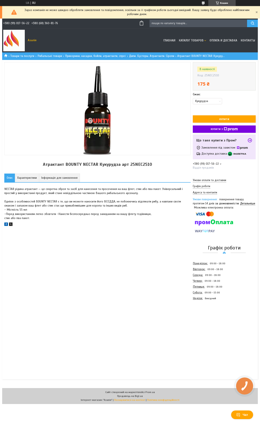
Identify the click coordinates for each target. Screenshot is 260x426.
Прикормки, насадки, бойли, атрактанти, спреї (95, 56)
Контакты (248, 40)
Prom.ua (150, 392)
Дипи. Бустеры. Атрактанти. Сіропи (151, 56)
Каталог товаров (191, 40)
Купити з (224, 129)
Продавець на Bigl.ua (130, 396)
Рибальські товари (49, 56)
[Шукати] (252, 23)
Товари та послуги (22, 56)
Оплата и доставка (223, 40)
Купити (224, 119)
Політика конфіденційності (163, 399)
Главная (169, 40)
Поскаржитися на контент (129, 399)
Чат (242, 415)
